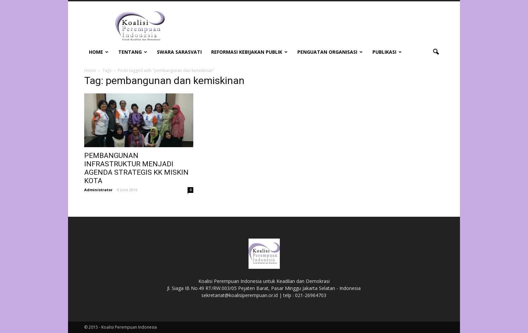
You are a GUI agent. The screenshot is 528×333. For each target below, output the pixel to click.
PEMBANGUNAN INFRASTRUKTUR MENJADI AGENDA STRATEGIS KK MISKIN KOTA (136, 168)
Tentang (132, 52)
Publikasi (387, 52)
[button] (436, 52)
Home (98, 52)
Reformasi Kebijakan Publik (249, 52)
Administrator (98, 189)
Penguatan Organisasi (330, 52)
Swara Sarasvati (179, 52)
